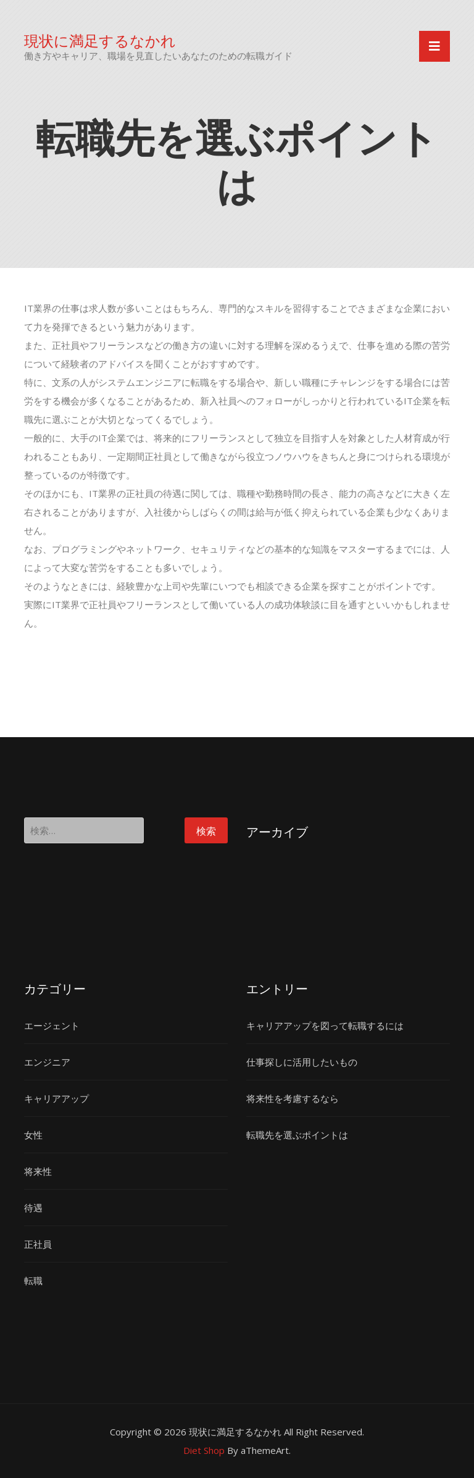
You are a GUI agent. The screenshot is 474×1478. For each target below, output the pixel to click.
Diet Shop (204, 1450)
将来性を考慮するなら (292, 1098)
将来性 (38, 1171)
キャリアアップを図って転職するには (325, 1025)
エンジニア (47, 1062)
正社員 (38, 1244)
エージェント (52, 1025)
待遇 (33, 1207)
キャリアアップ (56, 1098)
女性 (33, 1135)
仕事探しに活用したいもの (301, 1062)
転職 (33, 1280)
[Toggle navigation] (434, 46)
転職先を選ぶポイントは (297, 1135)
